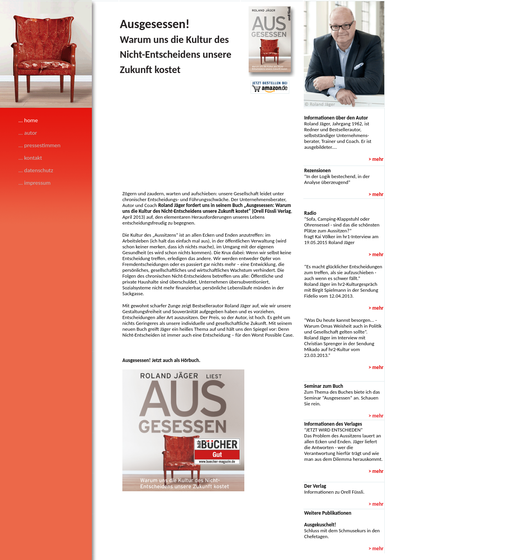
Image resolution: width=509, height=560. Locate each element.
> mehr (376, 416)
